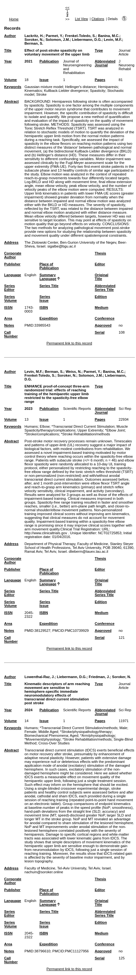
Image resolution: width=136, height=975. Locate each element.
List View (81, 19)
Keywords (12, 87)
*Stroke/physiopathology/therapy (86, 732)
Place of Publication (49, 266)
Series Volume (10, 298)
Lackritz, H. (34, 36)
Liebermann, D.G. (87, 39)
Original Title (101, 277)
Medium (101, 307)
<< (67, 8)
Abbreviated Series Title (105, 288)
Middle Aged (48, 732)
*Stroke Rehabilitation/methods (85, 434)
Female (30, 732)
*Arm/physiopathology (97, 735)
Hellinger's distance (80, 87)
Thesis (100, 253)
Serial (99, 332)
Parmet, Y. (54, 36)
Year (8, 61)
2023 (28, 408)
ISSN (8, 307)
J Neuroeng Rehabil (126, 65)
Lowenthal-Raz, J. (39, 677)
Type (99, 50)
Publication (49, 61)
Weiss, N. (74, 371)
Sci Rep (125, 408)
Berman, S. (33, 43)
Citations (98, 19)
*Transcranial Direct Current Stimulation (83, 426)
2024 (28, 710)
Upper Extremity (90, 430)
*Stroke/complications (41, 434)
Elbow (44, 426)
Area (8, 318)
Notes (9, 325)
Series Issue (44, 298)
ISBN (43, 307)
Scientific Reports (77, 408)
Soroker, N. (33, 39)
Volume (10, 80)
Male (123, 728)
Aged (74, 735)
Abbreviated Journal (105, 63)
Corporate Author (12, 255)
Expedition (48, 318)
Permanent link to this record (69, 343)
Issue (44, 80)
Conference (105, 318)
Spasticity (97, 90)
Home (14, 19)
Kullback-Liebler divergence (66, 90)
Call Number (11, 334)
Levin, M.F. (113, 39)
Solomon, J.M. (57, 39)
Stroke (41, 94)
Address (11, 242)
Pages (100, 80)
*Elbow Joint (115, 430)
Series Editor (9, 288)
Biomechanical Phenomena (46, 735)
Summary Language (47, 277)
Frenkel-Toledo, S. (80, 36)
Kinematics (33, 90)
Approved (103, 325)
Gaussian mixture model (43, 87)
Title (8, 50)
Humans (31, 426)
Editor (100, 264)
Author (10, 36)
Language (12, 275)
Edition (101, 297)
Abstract (11, 101)
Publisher (12, 264)
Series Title (49, 286)
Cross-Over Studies (54, 743)
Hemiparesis (108, 87)
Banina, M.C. (108, 36)
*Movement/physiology (42, 739)
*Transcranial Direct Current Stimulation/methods (78, 728)
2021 (28, 61)
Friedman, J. (99, 677)
